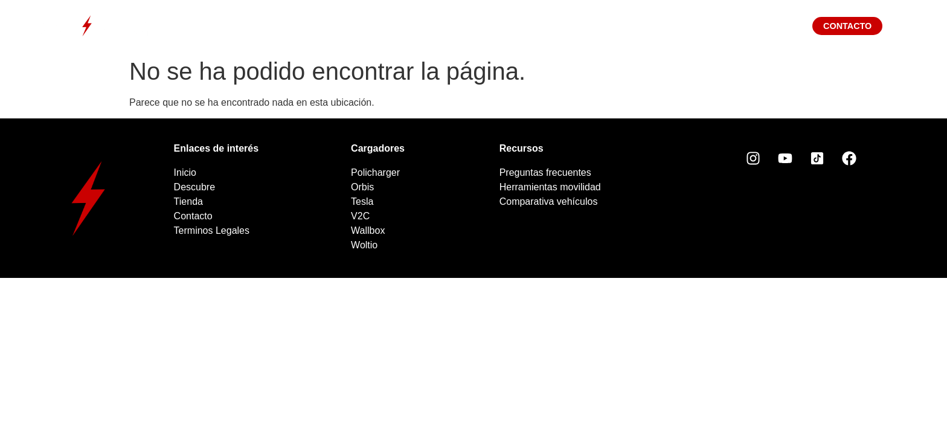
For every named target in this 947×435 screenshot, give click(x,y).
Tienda (540, 25)
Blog (614, 25)
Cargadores (446, 25)
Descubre (345, 25)
